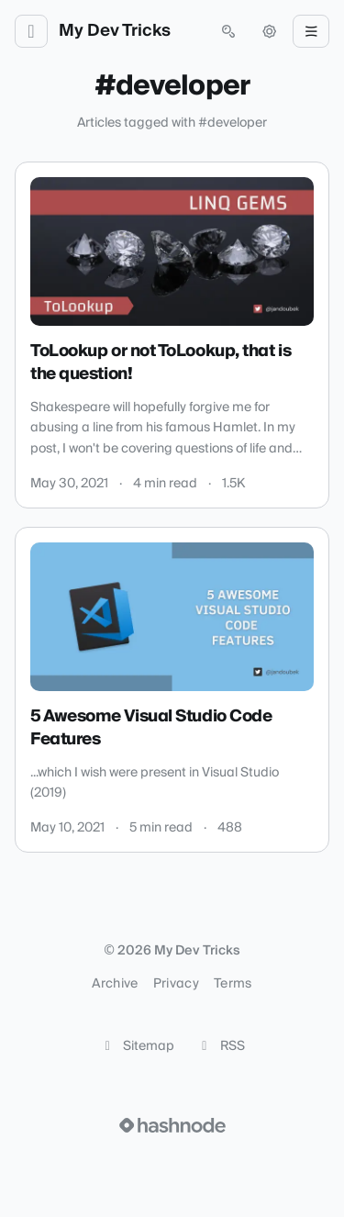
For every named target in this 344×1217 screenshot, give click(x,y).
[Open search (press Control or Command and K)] (228, 31)
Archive (115, 984)
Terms (233, 984)
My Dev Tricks (115, 31)
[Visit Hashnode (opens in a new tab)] (172, 1125)
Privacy (176, 984)
